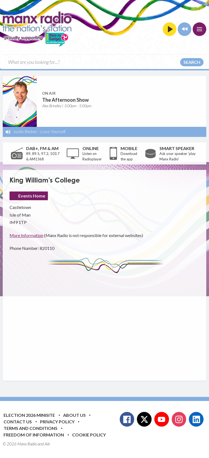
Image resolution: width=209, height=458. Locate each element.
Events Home (31, 195)
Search (191, 62)
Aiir (47, 443)
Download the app (129, 156)
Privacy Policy (57, 421)
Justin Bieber (25, 131)
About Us (74, 415)
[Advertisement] (109, 323)
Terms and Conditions (30, 428)
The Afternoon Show (65, 100)
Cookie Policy (89, 434)
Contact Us (18, 421)
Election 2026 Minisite (29, 415)
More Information (26, 235)
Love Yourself (53, 131)
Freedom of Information (34, 434)
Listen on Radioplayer (92, 156)
